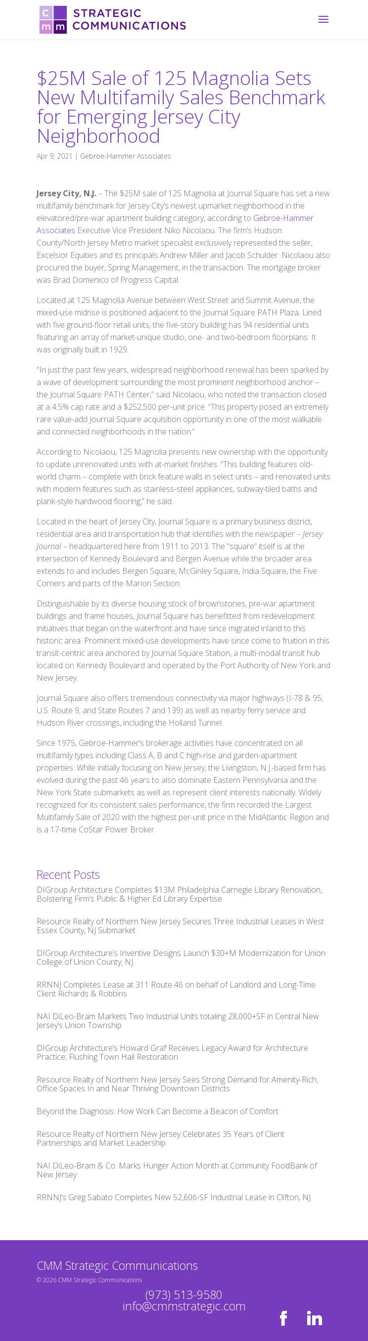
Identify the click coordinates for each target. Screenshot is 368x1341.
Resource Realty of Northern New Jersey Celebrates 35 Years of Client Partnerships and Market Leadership (160, 1138)
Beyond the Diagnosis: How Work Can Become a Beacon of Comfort (157, 1111)
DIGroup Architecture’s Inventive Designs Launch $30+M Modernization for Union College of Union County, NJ (181, 957)
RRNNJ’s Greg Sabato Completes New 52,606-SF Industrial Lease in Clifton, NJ (174, 1197)
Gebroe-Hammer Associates (125, 156)
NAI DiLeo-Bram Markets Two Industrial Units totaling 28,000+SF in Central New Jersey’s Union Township (178, 1021)
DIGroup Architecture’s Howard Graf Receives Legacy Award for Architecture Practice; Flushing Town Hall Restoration (172, 1052)
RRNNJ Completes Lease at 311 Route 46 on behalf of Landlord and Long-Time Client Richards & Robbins (176, 989)
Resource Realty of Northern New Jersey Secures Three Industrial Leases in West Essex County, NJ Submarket (180, 926)
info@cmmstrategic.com (184, 1306)
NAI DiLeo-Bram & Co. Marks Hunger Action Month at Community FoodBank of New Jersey (177, 1170)
